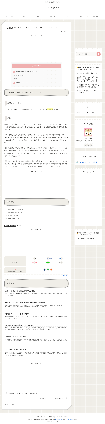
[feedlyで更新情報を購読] (48, 269)
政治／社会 (12, 225)
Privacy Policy (58, 419)
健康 (6, 225)
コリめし (66, 416)
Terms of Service (69, 419)
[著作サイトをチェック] (44, 269)
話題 (15, 78)
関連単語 (18, 82)
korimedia (88, 138)
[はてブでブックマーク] (61, 258)
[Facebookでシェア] (48, 258)
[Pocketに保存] (34, 262)
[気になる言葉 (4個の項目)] (93, 113)
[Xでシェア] (34, 258)
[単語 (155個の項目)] (81, 113)
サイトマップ (58, 416)
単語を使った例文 (19, 75)
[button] (61, 262)
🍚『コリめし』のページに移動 (86, 162)
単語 (19, 225)
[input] (87, 54)
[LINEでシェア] (48, 262)
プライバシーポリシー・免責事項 (45, 416)
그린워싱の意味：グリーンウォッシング (27, 71)
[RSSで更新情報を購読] (51, 269)
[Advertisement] (36, 48)
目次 (35, 65)
